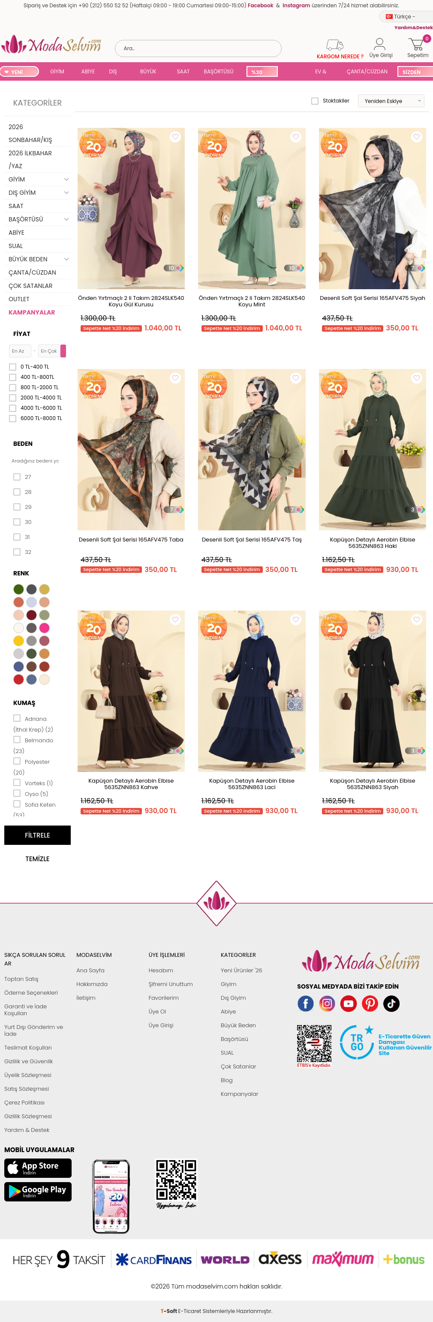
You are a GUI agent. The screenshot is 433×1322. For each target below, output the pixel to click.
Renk (21, 573)
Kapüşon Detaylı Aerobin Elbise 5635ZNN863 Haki (372, 542)
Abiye (228, 1011)
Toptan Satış (21, 979)
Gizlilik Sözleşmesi (28, 1116)
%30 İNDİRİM (262, 73)
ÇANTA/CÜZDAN (367, 71)
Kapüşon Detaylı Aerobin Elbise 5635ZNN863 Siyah (372, 784)
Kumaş (24, 703)
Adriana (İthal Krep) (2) (33, 724)
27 (22, 477)
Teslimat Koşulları (28, 1048)
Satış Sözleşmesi (26, 1089)
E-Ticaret (189, 1282)
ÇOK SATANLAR (30, 285)
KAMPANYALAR (32, 312)
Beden (23, 443)
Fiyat (21, 334)
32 (22, 552)
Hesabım (161, 970)
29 (22, 507)
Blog (227, 1080)
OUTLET (19, 299)
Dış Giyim (233, 998)
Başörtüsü (234, 1039)
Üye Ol (157, 1011)
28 (22, 492)
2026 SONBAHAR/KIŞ (30, 133)
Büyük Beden (238, 1025)
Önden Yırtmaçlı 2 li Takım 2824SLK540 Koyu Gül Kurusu (131, 301)
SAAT (183, 71)
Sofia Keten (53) (34, 809)
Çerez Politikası (24, 1102)
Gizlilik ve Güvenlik (28, 1061)
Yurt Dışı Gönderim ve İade (33, 1030)
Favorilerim (164, 998)
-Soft (169, 1282)
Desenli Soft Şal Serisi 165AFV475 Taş (252, 539)
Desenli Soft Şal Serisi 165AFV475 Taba (131, 539)
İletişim (86, 998)
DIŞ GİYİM (116, 72)
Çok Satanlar (238, 1066)
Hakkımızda (92, 984)
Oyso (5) (30, 793)
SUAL (295, 72)
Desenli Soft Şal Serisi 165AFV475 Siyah (372, 298)
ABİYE (88, 71)
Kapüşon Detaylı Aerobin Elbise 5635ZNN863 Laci (252, 784)
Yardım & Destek (26, 1130)
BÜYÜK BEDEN (148, 72)
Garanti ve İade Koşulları (25, 1009)
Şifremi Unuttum (171, 984)
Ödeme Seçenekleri (31, 993)
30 (22, 522)
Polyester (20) (31, 766)
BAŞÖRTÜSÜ (219, 71)
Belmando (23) (33, 745)
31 (21, 537)
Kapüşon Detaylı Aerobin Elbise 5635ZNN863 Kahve (131, 784)
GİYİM (57, 71)
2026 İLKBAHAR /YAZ (30, 159)
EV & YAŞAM (324, 72)
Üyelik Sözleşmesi (27, 1075)
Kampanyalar (240, 1094)
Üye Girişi (161, 1025)
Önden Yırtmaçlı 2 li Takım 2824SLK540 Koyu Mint (252, 301)
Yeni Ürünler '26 (241, 970)
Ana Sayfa (90, 970)
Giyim (229, 984)
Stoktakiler (330, 100)
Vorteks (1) (33, 782)
